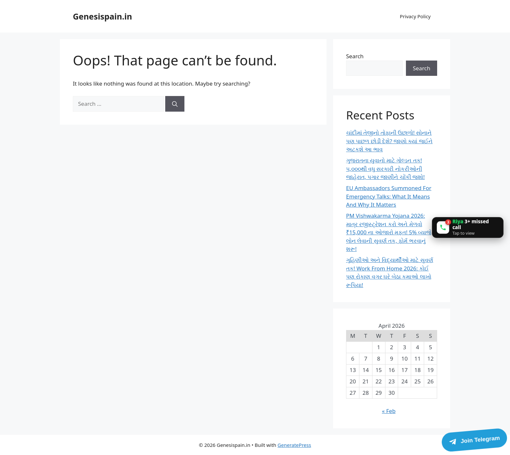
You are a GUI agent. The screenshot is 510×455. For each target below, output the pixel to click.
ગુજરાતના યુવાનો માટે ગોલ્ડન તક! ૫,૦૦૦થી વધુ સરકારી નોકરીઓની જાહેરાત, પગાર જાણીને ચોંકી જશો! (385, 169)
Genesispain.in (102, 16)
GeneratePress (294, 445)
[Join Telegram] (474, 440)
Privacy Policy (415, 16)
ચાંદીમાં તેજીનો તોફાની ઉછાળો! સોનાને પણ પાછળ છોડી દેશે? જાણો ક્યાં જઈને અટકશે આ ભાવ (389, 141)
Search (355, 56)
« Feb (389, 411)
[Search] (174, 104)
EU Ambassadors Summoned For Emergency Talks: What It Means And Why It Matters (388, 196)
